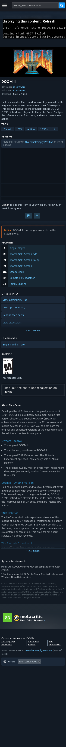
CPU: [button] (34, 679)
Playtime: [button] (9, 674)
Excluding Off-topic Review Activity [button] (24, 669)
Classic (8, 131)
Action (31, 131)
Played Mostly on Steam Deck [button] (38, 674)
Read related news (13, 317)
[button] (33, 145)
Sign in (5, 206)
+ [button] (54, 131)
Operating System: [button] (14, 679)
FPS (20, 131)
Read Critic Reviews (31, 622)
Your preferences (55, 645)
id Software (19, 89)
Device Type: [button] (11, 684)
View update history (14, 309)
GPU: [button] (47, 679)
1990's (44, 131)
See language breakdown (8, 645)
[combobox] (35, 5)
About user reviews (33, 645)
